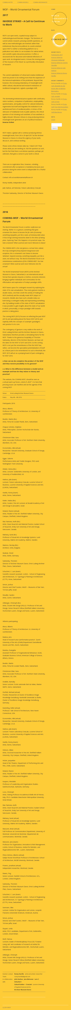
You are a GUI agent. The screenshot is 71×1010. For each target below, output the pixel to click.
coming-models (22, 2)
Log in (53, 120)
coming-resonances (40, 2)
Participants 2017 (57, 55)
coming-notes (8, 2)
